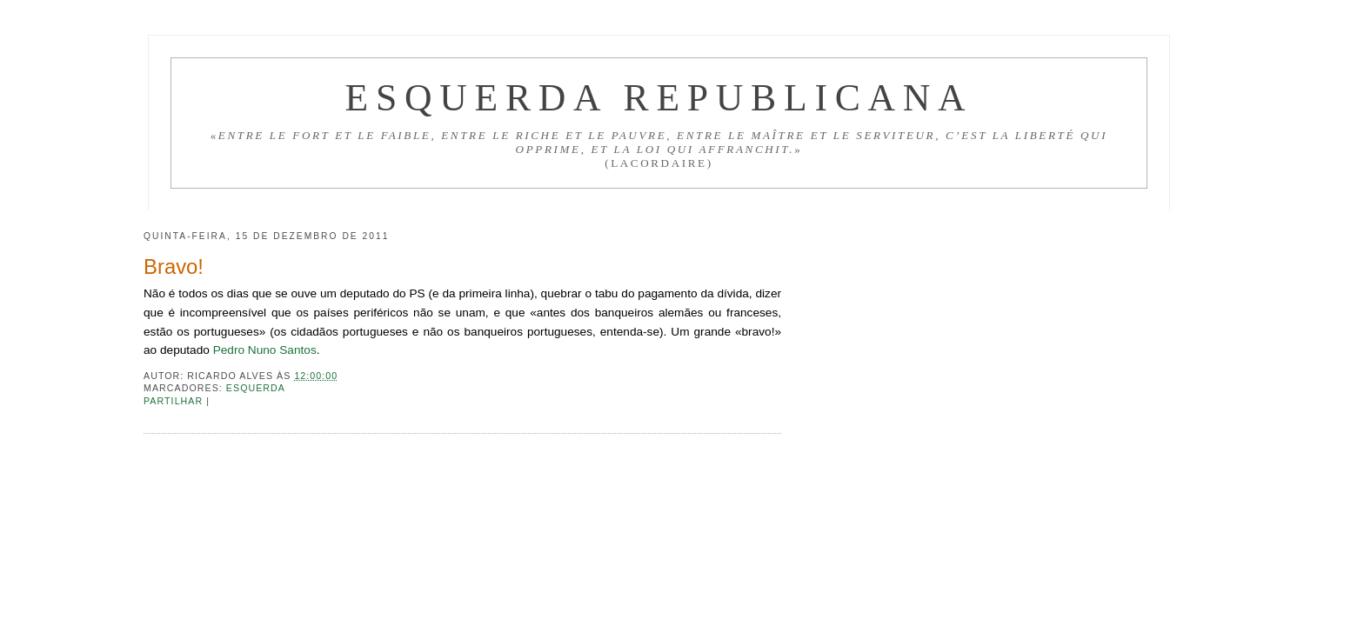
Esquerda (255, 388)
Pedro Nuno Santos (265, 349)
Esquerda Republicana (658, 97)
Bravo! (174, 266)
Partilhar (175, 401)
